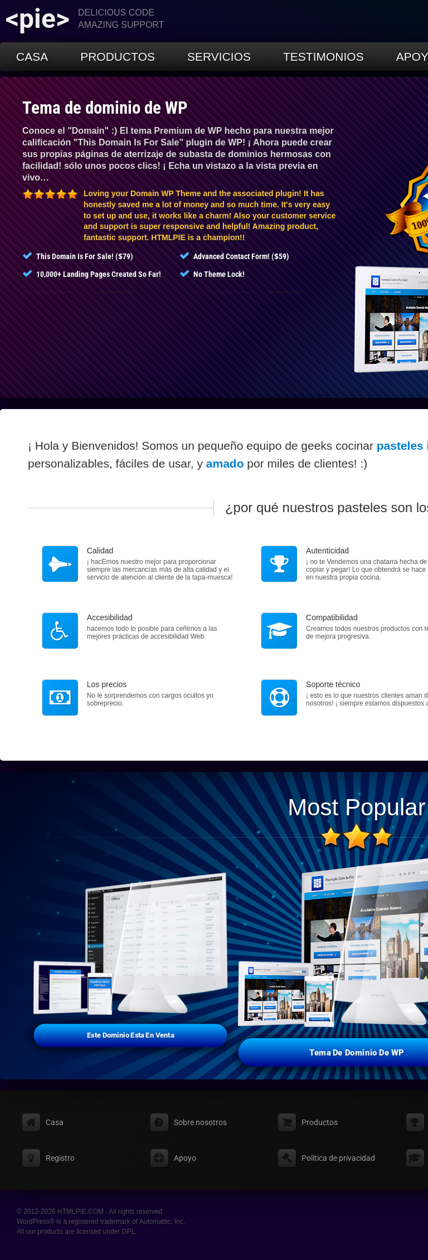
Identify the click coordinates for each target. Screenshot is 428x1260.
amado (225, 463)
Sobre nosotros (200, 1122)
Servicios (219, 56)
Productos (117, 56)
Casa (32, 56)
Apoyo (185, 1158)
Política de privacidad (338, 1158)
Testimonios (323, 56)
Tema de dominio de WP (105, 108)
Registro (60, 1158)
